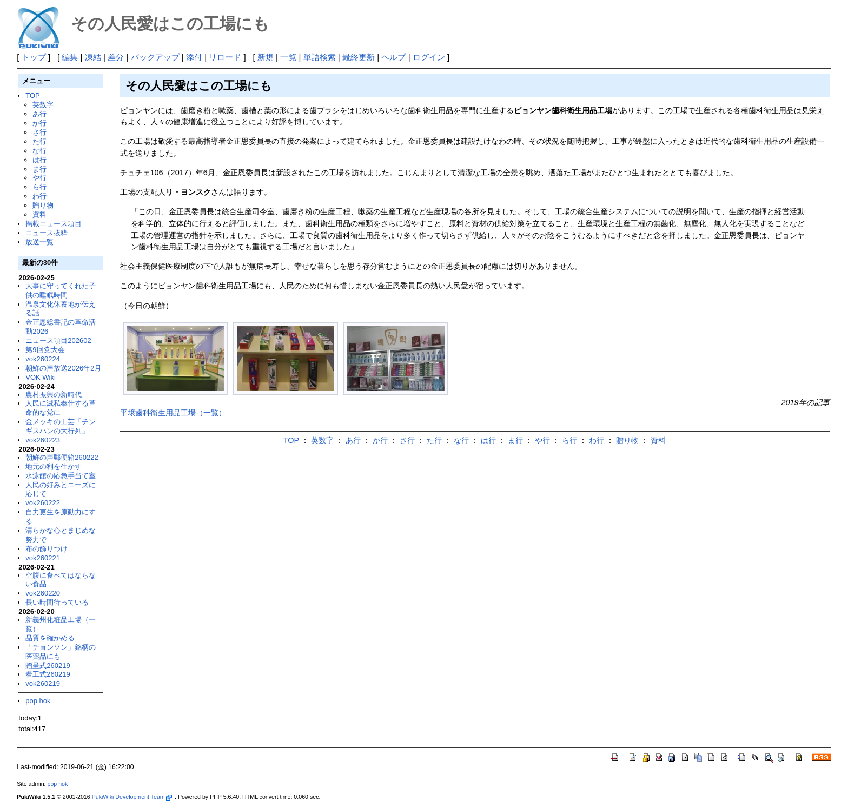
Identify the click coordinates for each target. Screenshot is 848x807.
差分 (116, 57)
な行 (39, 151)
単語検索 (319, 57)
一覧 (288, 57)
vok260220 (42, 593)
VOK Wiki (40, 377)
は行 (39, 160)
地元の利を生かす (53, 466)
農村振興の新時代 (53, 395)
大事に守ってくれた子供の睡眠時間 (60, 290)
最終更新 (358, 57)
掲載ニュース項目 (53, 224)
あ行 (39, 114)
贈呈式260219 (47, 666)
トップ (34, 57)
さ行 (39, 132)
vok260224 (42, 359)
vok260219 (42, 683)
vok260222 (42, 503)
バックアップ (155, 57)
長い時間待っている (57, 602)
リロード (225, 57)
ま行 (39, 169)
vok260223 (42, 440)
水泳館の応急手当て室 (60, 476)
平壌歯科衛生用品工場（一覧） (173, 412)
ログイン (429, 57)
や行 (39, 178)
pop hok (37, 701)
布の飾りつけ (46, 549)
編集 (70, 57)
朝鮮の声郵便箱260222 (61, 457)
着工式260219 (47, 674)
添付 (194, 57)
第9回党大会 (44, 350)
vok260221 (42, 558)
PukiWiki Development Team (132, 796)
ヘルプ (393, 57)
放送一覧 (39, 242)
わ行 (39, 196)
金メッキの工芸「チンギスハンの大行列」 (60, 426)
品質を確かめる (50, 638)
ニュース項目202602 (58, 340)
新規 (265, 57)
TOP (32, 95)
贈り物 (43, 205)
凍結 (93, 57)
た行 (39, 141)
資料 (39, 214)
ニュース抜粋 (46, 233)
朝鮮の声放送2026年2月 (63, 368)
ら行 (39, 187)
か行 (39, 123)
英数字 (43, 105)
